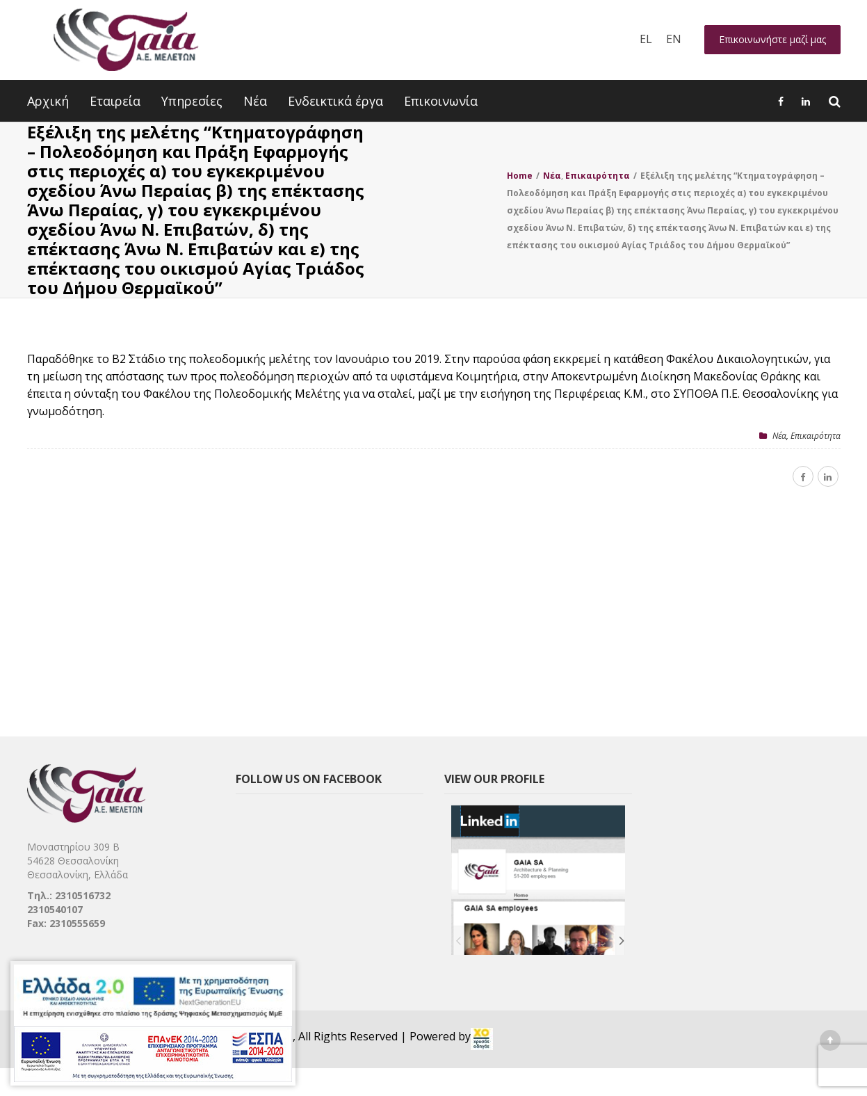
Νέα (255, 100)
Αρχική (48, 100)
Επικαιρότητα (816, 436)
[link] (482, 1039)
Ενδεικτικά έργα (335, 100)
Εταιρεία (115, 100)
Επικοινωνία (441, 100)
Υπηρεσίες (191, 100)
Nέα (779, 436)
